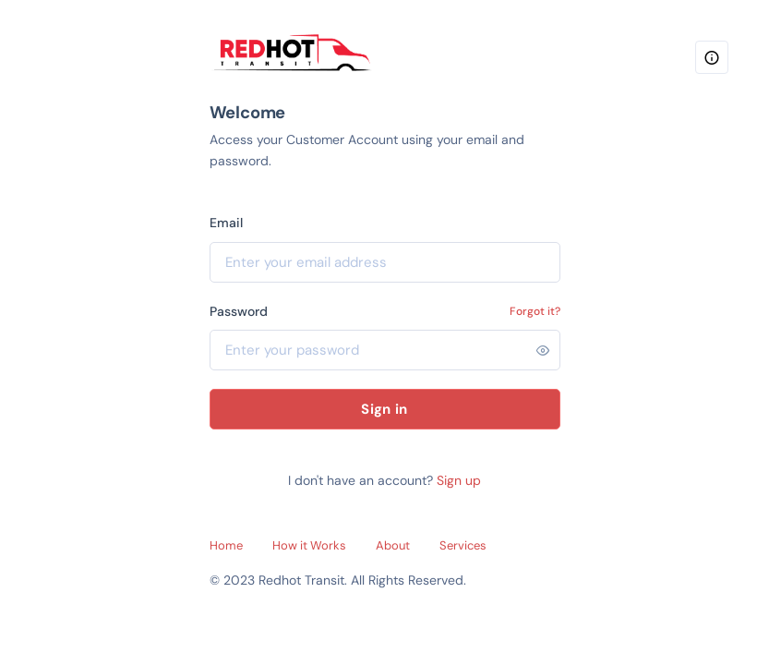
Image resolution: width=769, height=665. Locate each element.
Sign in (384, 409)
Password (239, 311)
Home (226, 545)
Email (226, 222)
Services (463, 545)
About (393, 545)
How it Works (309, 545)
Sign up (459, 480)
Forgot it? (535, 311)
